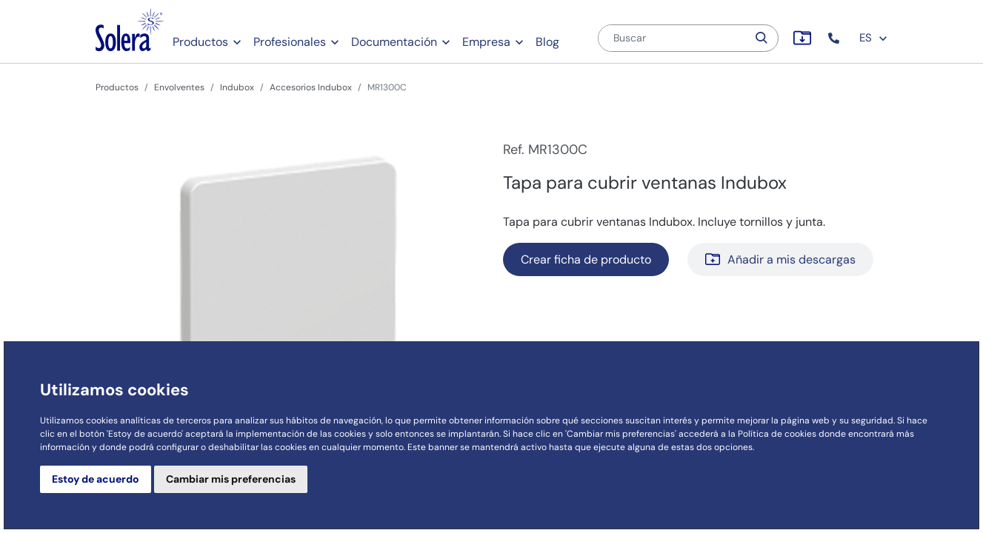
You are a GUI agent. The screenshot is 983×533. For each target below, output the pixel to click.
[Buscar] (673, 38)
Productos (200, 42)
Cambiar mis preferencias (231, 479)
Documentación (394, 42)
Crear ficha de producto (586, 259)
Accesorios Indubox (311, 87)
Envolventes (179, 87)
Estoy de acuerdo (95, 479)
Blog (547, 42)
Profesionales (289, 42)
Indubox (237, 87)
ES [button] (873, 37)
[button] (835, 38)
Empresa (486, 42)
